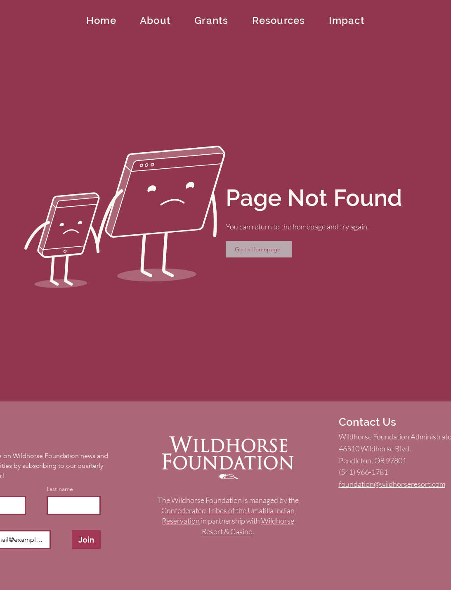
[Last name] (71, 505)
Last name (60, 489)
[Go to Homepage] (259, 249)
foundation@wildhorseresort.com (392, 484)
